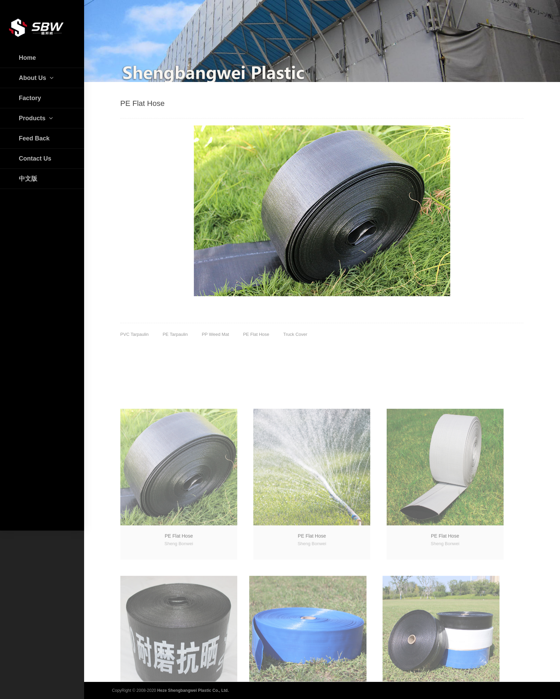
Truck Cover (295, 334)
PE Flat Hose (256, 334)
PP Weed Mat (215, 334)
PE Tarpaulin (175, 334)
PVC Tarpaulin (134, 334)
